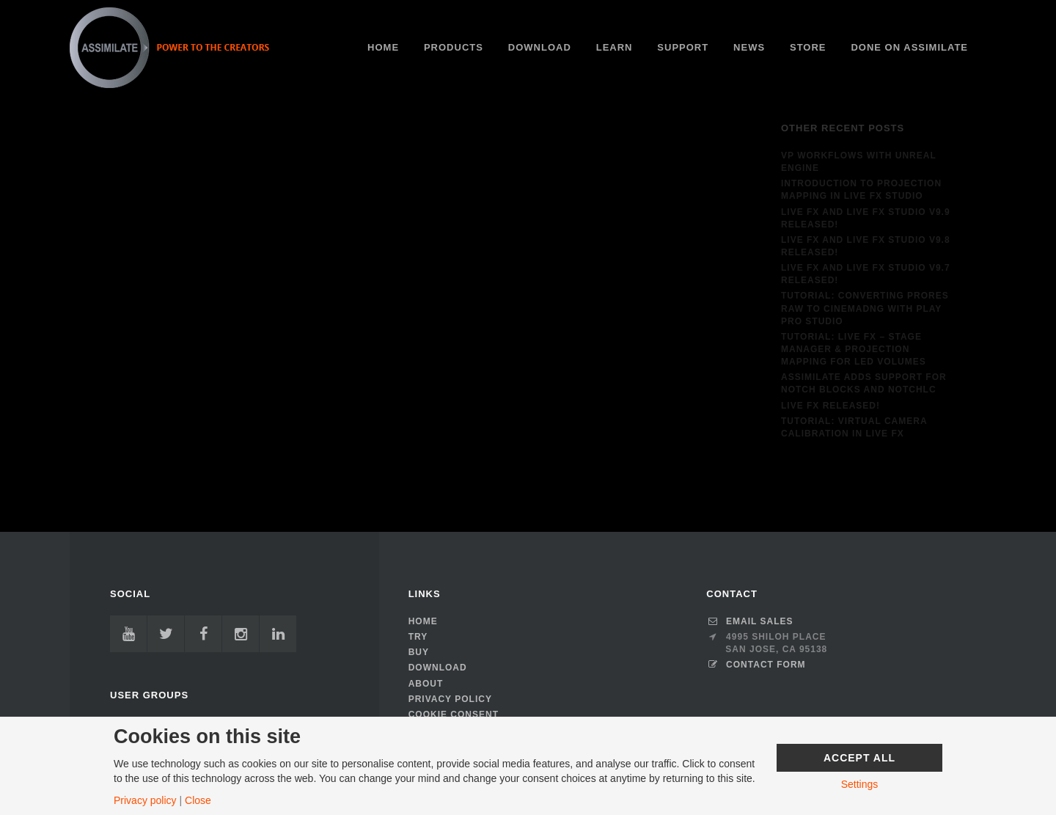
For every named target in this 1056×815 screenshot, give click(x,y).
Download (539, 47)
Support (682, 47)
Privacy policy (145, 800)
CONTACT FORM (755, 664)
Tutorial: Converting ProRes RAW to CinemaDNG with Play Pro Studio (865, 308)
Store (808, 47)
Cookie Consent (453, 714)
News (749, 47)
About (426, 684)
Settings (860, 784)
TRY (418, 637)
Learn (614, 47)
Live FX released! (830, 406)
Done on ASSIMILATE (909, 47)
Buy (418, 652)
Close (198, 800)
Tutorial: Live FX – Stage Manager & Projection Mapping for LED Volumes (853, 349)
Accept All (859, 758)
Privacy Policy (450, 699)
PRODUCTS (453, 47)
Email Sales (749, 621)
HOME (383, 47)
